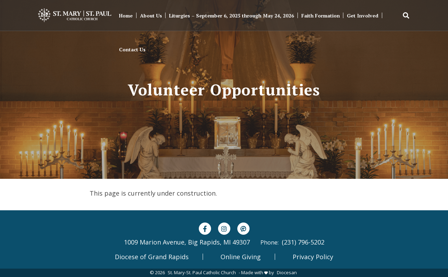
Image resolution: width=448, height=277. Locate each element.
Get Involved (362, 15)
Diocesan (287, 272)
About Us (151, 15)
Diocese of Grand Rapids (152, 257)
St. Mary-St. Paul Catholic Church (202, 272)
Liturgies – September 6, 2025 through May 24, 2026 (231, 15)
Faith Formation (320, 15)
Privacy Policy (313, 257)
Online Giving (240, 257)
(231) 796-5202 (303, 242)
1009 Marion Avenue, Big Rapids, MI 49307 (187, 242)
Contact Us (132, 49)
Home (126, 15)
